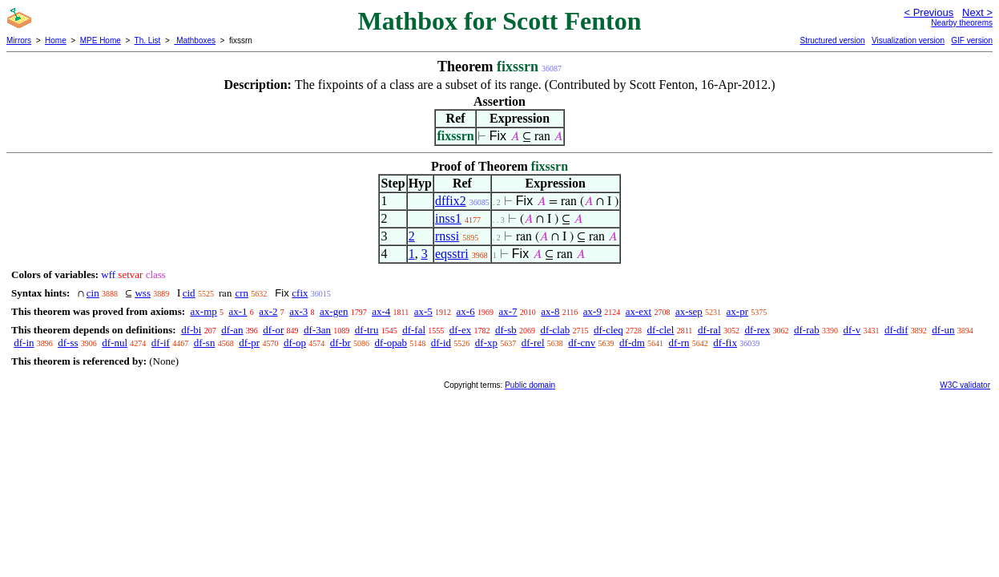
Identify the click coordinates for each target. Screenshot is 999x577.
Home (55, 40)
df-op (295, 343)
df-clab (555, 330)
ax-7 (507, 311)
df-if (160, 343)
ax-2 (268, 311)
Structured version (832, 40)
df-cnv (581, 343)
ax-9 (592, 311)
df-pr (249, 343)
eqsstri (452, 253)
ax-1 (238, 311)
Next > (977, 12)
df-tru (367, 330)
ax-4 (381, 311)
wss (143, 293)
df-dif (896, 330)
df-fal (413, 330)
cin (93, 293)
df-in (24, 343)
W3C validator (965, 385)
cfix (300, 293)
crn (241, 293)
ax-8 (550, 311)
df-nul (114, 343)
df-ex (460, 330)
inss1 (448, 218)
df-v (852, 330)
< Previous (928, 12)
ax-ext (638, 311)
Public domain (530, 385)
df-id (441, 343)
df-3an (317, 330)
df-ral (709, 330)
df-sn (205, 343)
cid (189, 293)
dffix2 (450, 201)
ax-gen (334, 311)
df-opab (391, 343)
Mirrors (18, 40)
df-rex (758, 330)
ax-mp (204, 311)
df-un (943, 330)
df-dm (632, 343)
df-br (340, 343)
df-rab (807, 330)
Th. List (148, 40)
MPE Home (100, 40)
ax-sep (689, 311)
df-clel (661, 330)
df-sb (506, 330)
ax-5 (423, 311)
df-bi (191, 330)
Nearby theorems (962, 22)
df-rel (533, 343)
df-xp (486, 343)
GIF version (972, 40)
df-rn (679, 343)
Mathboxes (195, 40)
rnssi (447, 236)
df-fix (725, 343)
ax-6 (466, 311)
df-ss (68, 343)
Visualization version (908, 40)
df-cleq (608, 330)
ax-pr (737, 311)
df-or (273, 330)
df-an (232, 330)
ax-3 (298, 311)
